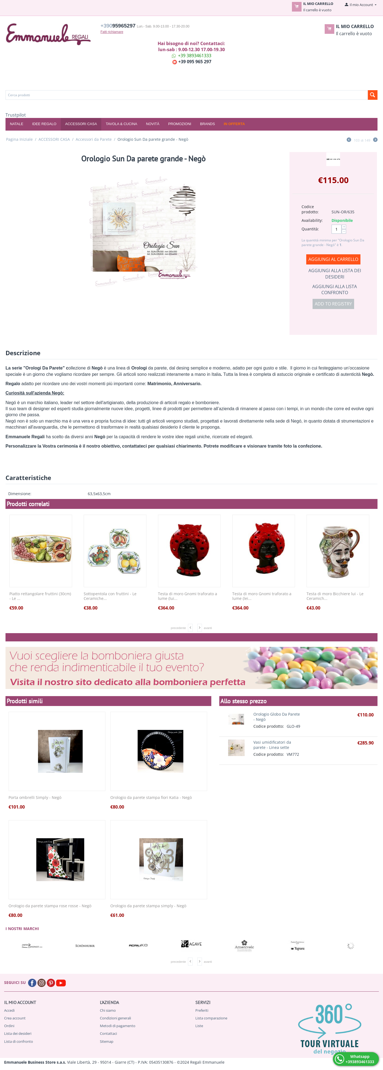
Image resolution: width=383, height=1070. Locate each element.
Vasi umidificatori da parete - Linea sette (272, 745)
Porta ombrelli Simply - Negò (35, 797)
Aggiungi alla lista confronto (334, 289)
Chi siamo (108, 1010)
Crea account (15, 1018)
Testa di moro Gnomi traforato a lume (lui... (189, 596)
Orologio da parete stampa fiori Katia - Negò (151, 797)
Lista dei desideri (17, 1033)
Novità (152, 124)
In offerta (234, 124)
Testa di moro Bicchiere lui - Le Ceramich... (336, 596)
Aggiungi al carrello (333, 259)
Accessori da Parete (94, 139)
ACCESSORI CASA (81, 124)
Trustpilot (16, 115)
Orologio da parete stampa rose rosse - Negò (50, 906)
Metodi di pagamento (117, 1025)
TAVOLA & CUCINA (121, 124)
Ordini (9, 1025)
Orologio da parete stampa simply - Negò (148, 906)
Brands (207, 124)
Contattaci (108, 1033)
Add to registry (333, 304)
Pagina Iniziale (19, 139)
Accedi (9, 1010)
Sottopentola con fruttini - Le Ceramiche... (112, 596)
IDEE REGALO (44, 124)
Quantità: (310, 228)
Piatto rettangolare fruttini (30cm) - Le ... (42, 596)
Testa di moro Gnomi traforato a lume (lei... (263, 596)
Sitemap (106, 1041)
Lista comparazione (211, 1018)
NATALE (16, 124)
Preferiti (201, 1010)
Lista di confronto (18, 1041)
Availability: (312, 220)
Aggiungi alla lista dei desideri (334, 274)
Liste (199, 1025)
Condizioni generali (115, 1018)
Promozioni (179, 124)
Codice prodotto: (310, 209)
